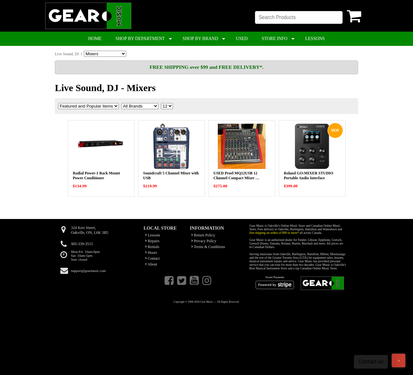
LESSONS (315, 38)
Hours (151, 252)
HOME (94, 38)
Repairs (152, 241)
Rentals (152, 247)
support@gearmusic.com (88, 271)
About (151, 264)
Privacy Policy (204, 241)
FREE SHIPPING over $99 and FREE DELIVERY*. (206, 67)
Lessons (152, 235)
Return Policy (203, 235)
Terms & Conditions (208, 247)
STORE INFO (274, 38)
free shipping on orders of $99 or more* (274, 232)
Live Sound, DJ (67, 54)
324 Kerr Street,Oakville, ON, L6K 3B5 (89, 230)
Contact (152, 258)
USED (242, 38)
